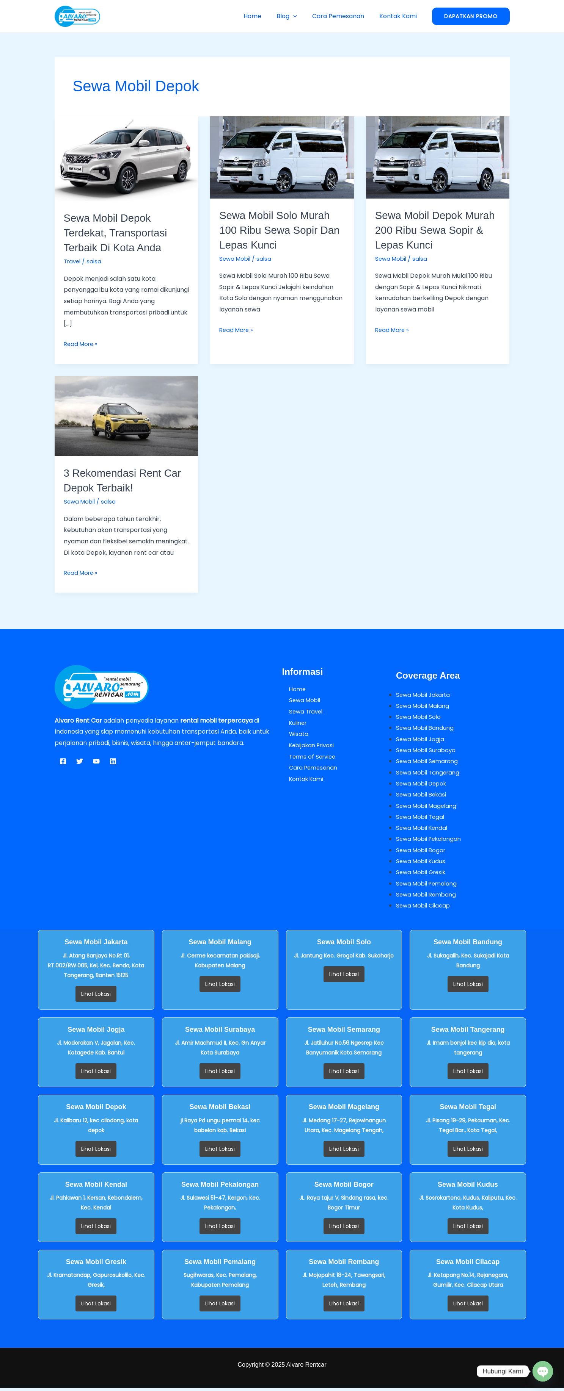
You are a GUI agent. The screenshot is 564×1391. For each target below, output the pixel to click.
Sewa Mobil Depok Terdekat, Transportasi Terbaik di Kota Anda (120, 232)
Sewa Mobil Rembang (428, 897)
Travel (73, 261)
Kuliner (292, 722)
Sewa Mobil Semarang (429, 762)
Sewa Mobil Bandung (426, 728)
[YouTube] (96, 761)
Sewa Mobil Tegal (422, 818)
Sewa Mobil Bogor (422, 852)
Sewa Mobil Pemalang (428, 885)
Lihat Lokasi (96, 997)
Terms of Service (307, 756)
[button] (301, 16)
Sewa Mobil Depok (423, 784)
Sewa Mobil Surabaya (427, 750)
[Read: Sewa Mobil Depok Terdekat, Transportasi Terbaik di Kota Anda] (126, 158)
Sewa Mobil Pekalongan (431, 840)
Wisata (292, 733)
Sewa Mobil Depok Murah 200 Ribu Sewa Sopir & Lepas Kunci (431, 230)
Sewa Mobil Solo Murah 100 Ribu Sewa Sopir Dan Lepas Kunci (279, 230)
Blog (294, 16)
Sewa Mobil (236, 258)
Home (263, 16)
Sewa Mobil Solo (419, 717)
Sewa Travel (300, 711)
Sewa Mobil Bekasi (423, 796)
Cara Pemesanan (343, 16)
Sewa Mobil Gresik (423, 874)
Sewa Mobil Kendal (423, 829)
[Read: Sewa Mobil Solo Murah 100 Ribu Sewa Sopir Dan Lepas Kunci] (282, 157)
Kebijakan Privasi (306, 745)
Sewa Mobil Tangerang (430, 773)
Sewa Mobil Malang (424, 705)
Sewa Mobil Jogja (421, 739)
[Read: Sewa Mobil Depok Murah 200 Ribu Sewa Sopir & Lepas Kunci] (438, 157)
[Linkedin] (113, 761)
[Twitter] (79, 761)
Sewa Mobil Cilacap (425, 908)
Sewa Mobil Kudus (422, 863)
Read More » (82, 343)
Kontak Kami (399, 16)
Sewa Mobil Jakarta (425, 694)
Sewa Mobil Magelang (428, 807)
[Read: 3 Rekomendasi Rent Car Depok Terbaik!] (126, 415)
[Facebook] (63, 761)
